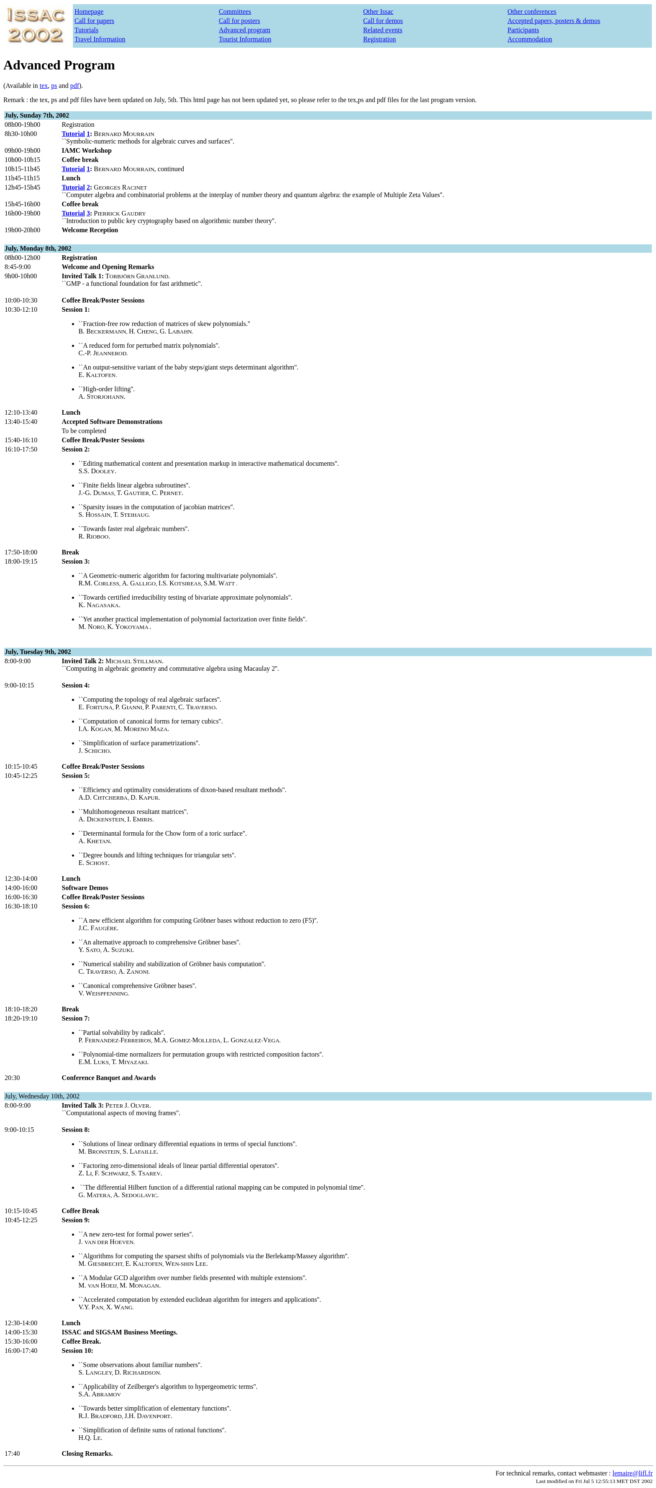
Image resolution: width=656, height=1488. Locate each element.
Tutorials (86, 29)
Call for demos (383, 20)
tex (44, 85)
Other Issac (378, 11)
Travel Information (100, 39)
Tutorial (73, 133)
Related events (382, 29)
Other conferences (531, 11)
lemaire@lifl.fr (632, 1473)
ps (54, 85)
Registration (379, 39)
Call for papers (94, 20)
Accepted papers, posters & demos (553, 20)
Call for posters (239, 20)
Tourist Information (245, 39)
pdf (74, 85)
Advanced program (244, 29)
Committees (235, 11)
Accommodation (529, 39)
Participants (523, 29)
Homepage (88, 11)
